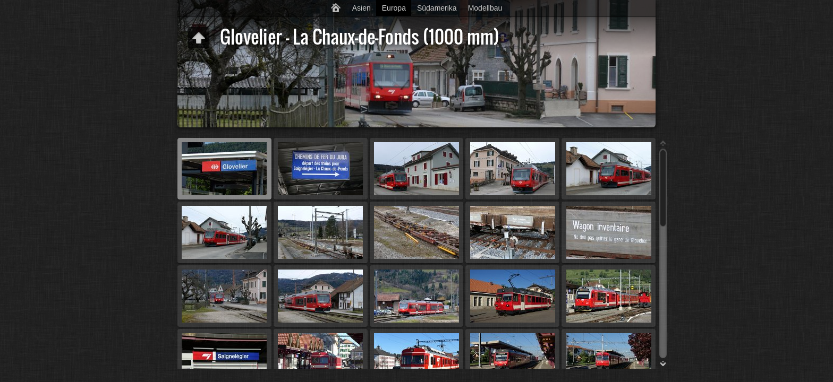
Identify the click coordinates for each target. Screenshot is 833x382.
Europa (394, 8)
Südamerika (437, 8)
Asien (361, 8)
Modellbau (485, 8)
